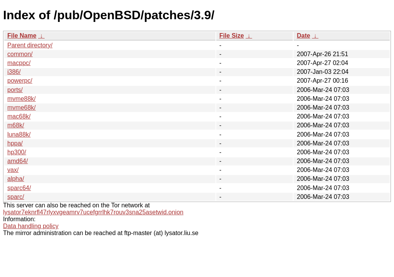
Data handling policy (30, 226)
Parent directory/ (29, 45)
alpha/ (15, 178)
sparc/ (15, 197)
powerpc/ (19, 80)
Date (303, 35)
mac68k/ (18, 116)
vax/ (12, 170)
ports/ (15, 90)
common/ (20, 54)
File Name (22, 35)
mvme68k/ (21, 107)
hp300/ (16, 152)
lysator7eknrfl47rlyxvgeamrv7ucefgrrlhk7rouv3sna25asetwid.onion (93, 212)
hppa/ (15, 143)
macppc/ (18, 63)
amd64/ (17, 161)
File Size (231, 35)
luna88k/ (19, 134)
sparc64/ (19, 188)
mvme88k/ (21, 98)
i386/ (14, 71)
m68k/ (15, 125)
